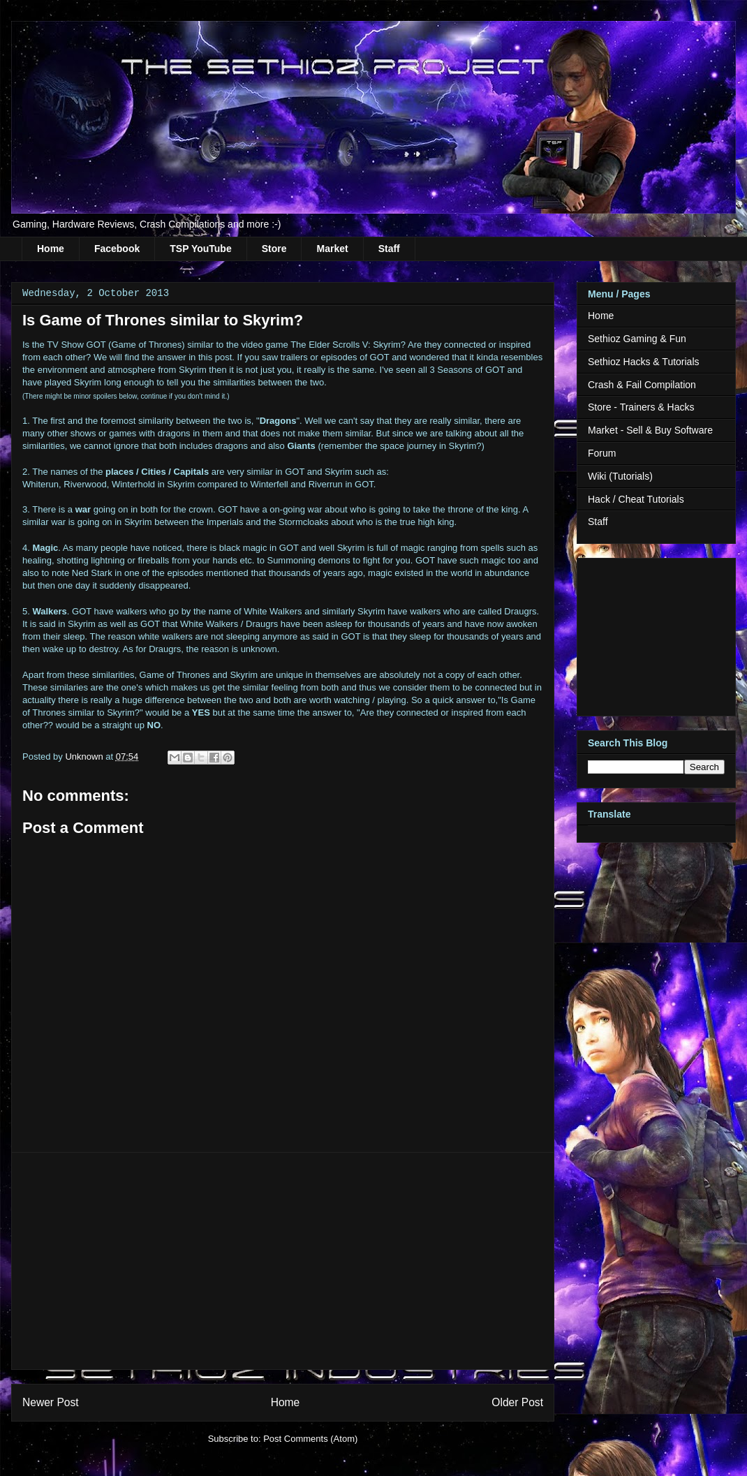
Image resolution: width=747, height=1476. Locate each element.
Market (332, 248)
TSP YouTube (200, 248)
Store (274, 248)
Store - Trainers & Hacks (641, 407)
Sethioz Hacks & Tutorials (644, 361)
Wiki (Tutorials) (620, 476)
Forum (602, 453)
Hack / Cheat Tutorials (636, 499)
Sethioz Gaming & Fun (637, 338)
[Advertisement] (282, 1261)
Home (50, 248)
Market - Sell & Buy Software (650, 430)
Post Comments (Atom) (310, 1438)
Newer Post (50, 1402)
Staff (389, 248)
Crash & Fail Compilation (642, 384)
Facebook (117, 248)
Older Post (517, 1402)
